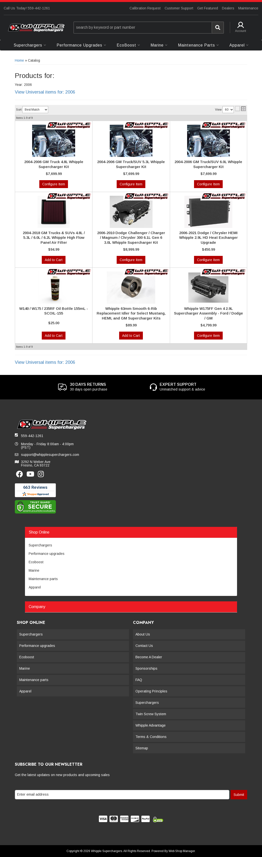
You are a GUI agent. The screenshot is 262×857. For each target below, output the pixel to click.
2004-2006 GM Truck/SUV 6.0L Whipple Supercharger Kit (208, 164)
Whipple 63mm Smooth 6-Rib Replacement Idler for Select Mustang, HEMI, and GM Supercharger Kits (131, 313)
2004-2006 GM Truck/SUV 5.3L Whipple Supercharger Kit (131, 164)
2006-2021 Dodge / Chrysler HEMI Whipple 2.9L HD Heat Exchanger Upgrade (208, 238)
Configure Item (53, 184)
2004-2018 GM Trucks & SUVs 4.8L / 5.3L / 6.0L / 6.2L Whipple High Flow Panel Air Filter (54, 238)
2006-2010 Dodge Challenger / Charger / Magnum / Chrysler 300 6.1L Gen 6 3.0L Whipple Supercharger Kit (131, 238)
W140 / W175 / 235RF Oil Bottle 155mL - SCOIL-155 (53, 311)
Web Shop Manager (182, 851)
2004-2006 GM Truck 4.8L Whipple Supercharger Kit (53, 164)
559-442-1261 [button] (32, 436)
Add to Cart (54, 260)
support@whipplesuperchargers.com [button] (50, 454)
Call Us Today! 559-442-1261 (27, 8)
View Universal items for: (45, 92)
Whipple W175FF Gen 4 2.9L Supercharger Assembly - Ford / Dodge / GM (208, 313)
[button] (148, 28)
